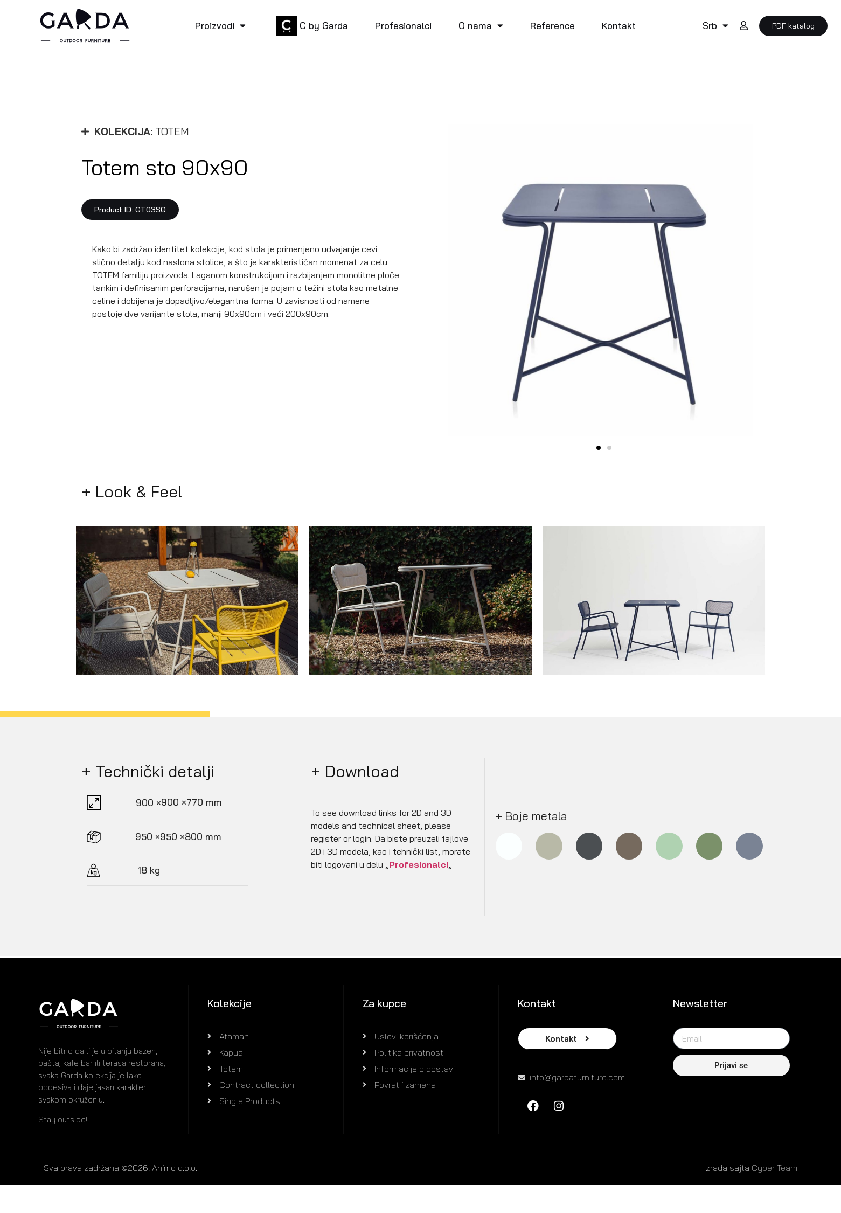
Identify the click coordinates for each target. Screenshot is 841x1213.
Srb (715, 26)
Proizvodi (220, 26)
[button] (130, 209)
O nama (480, 26)
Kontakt (619, 25)
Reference (552, 25)
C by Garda (324, 25)
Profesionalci (403, 25)
